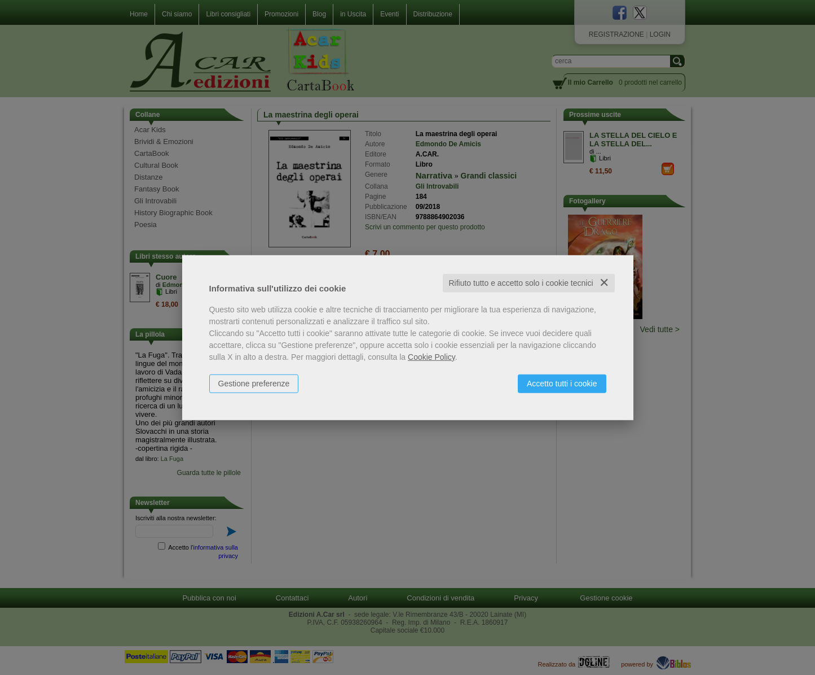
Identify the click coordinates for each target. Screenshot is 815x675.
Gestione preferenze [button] (254, 383)
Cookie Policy (431, 357)
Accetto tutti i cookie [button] (562, 383)
